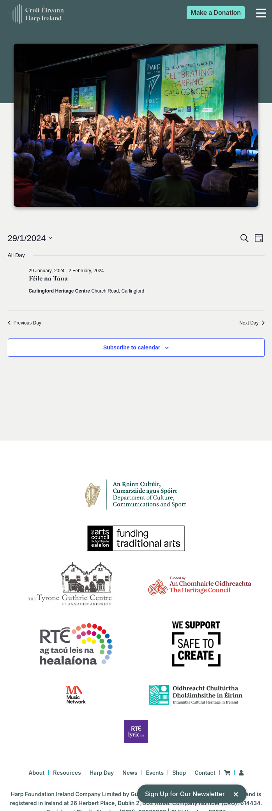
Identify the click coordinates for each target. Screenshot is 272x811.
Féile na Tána (48, 278)
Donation (216, 12)
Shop (179, 772)
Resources (67, 772)
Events (155, 772)
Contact (204, 772)
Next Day (251, 323)
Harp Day (102, 772)
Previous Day (24, 323)
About (36, 772)
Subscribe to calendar (131, 347)
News (129, 772)
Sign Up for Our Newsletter (192, 793)
